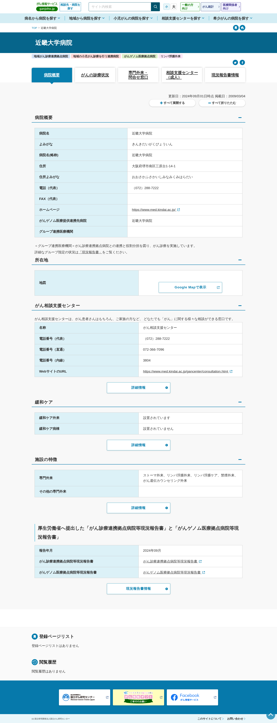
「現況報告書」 (90, 252)
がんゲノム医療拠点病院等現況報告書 (172, 572)
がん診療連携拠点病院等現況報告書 (170, 561)
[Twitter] (235, 62)
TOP (34, 27)
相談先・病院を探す (70, 6)
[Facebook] (242, 62)
